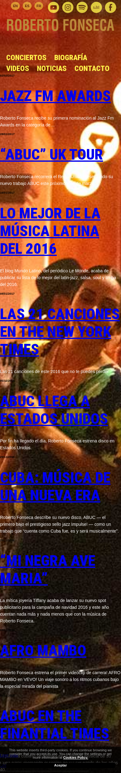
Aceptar (60, 765)
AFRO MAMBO (43, 650)
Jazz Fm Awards (55, 96)
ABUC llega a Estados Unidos (54, 410)
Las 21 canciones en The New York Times (60, 331)
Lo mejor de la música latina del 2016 (50, 230)
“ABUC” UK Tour (51, 154)
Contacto (92, 68)
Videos (17, 68)
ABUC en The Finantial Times (54, 724)
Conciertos (26, 57)
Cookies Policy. (75, 757)
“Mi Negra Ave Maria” (47, 569)
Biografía (70, 57)
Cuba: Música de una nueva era (55, 486)
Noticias (52, 68)
